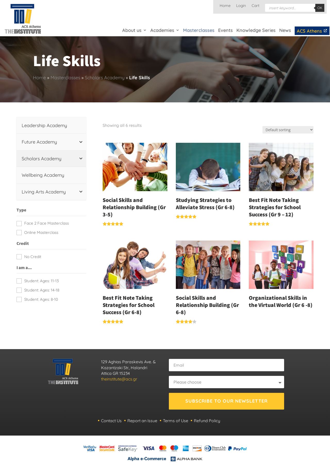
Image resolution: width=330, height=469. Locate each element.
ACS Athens (312, 31)
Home (225, 6)
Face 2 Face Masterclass (46, 223)
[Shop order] (288, 130)
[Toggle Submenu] (81, 142)
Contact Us (111, 420)
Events (225, 30)
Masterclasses (198, 30)
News (285, 30)
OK (319, 8)
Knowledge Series (256, 30)
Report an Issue (142, 420)
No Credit (32, 256)
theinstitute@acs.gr (119, 379)
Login (241, 6)
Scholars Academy (105, 78)
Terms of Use (175, 420)
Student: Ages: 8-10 (41, 299)
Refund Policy (207, 420)
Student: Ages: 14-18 (41, 290)
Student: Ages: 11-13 (41, 280)
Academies (162, 30)
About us (132, 30)
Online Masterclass (41, 232)
